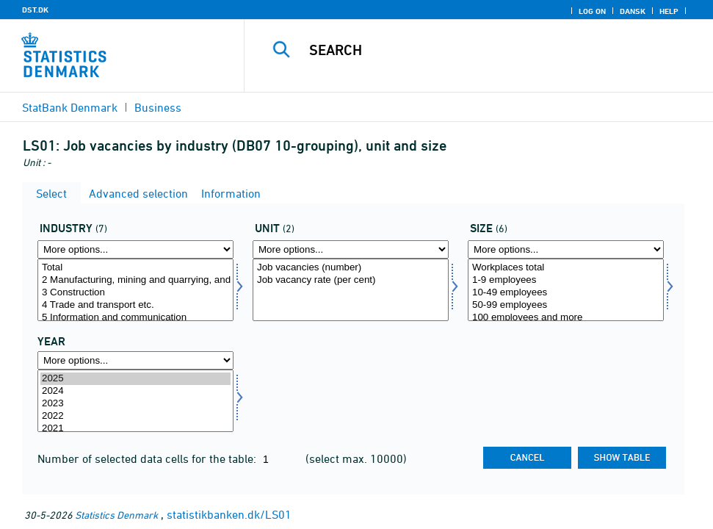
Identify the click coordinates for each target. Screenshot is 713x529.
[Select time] (135, 401)
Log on (592, 11)
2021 (135, 428)
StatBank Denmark (69, 107)
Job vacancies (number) (351, 268)
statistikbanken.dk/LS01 (229, 514)
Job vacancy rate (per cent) (351, 280)
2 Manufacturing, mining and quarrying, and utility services (135, 280)
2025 (135, 379)
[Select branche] (135, 290)
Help (668, 11)
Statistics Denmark (116, 514)
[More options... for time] (135, 360)
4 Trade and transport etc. (135, 305)
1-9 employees (566, 280)
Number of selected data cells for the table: (148, 458)
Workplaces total (566, 268)
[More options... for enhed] (351, 249)
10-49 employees (566, 293)
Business (157, 107)
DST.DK (35, 9)
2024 (135, 391)
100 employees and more (566, 318)
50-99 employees (566, 305)
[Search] (488, 50)
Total (135, 268)
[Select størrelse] (566, 290)
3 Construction (135, 293)
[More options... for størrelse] (566, 249)
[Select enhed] (351, 290)
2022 (135, 416)
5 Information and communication (135, 318)
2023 (135, 403)
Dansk (632, 11)
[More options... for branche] (135, 249)
